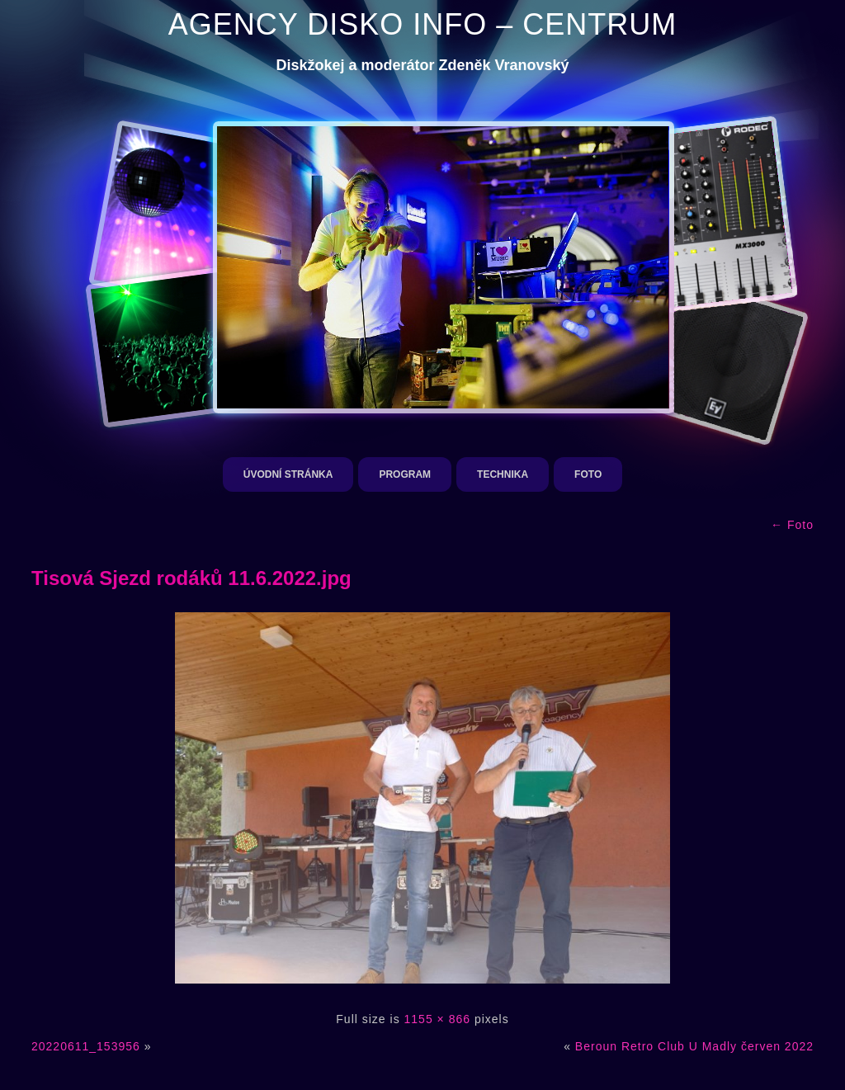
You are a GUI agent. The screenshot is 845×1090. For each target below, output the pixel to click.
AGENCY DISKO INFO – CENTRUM (422, 24)
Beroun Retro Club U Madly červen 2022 (694, 1046)
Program (405, 474)
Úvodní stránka (288, 474)
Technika (502, 474)
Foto (588, 474)
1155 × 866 (437, 1019)
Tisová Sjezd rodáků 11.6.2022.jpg (191, 578)
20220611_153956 (85, 1046)
